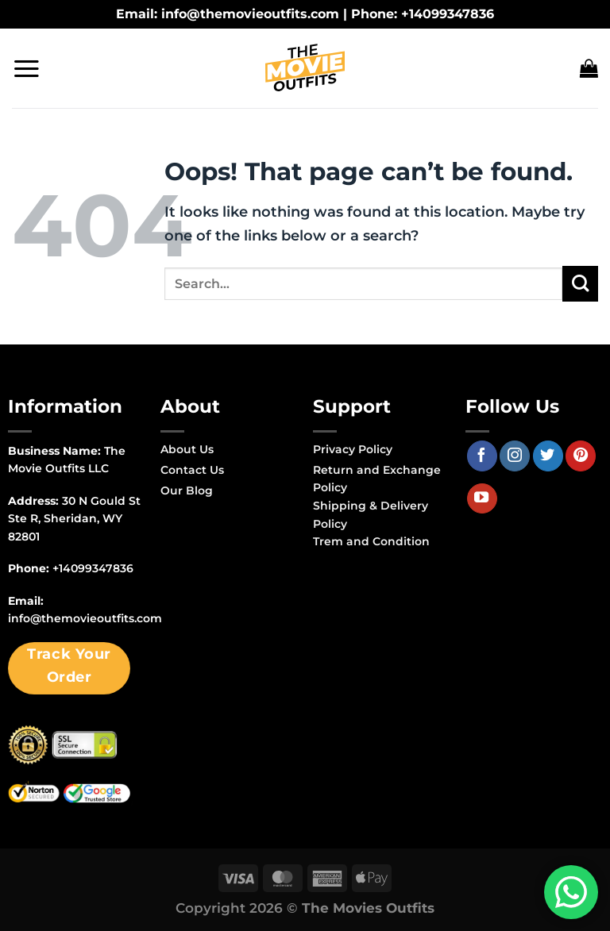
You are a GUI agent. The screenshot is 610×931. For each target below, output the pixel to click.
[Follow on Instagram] (515, 455)
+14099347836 (92, 568)
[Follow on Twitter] (548, 455)
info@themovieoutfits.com (85, 618)
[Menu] (26, 68)
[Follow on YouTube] (482, 498)
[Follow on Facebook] (482, 455)
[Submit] (580, 284)
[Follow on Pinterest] (581, 455)
